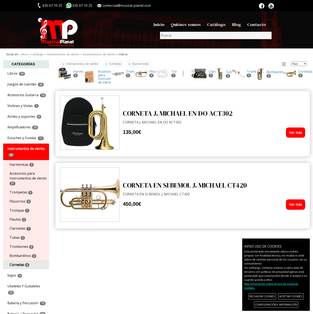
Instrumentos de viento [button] (26, 151)
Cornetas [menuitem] (19, 264)
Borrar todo (140, 64)
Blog (236, 24)
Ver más (295, 132)
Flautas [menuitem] (18, 219)
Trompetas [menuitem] (21, 192)
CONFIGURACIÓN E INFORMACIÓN (276, 304)
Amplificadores (22, 127)
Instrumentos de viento (82, 64)
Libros (16, 73)
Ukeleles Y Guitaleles (23, 289)
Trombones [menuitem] (22, 246)
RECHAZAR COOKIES (262, 296)
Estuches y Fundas (25, 138)
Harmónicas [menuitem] (22, 164)
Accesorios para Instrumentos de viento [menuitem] (28, 178)
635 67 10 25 (82, 5)
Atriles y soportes (24, 116)
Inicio (158, 24)
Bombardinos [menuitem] (23, 255)
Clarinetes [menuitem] (20, 228)
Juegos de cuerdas (25, 84)
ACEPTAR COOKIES (290, 296)
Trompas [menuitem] (19, 210)
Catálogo (216, 24)
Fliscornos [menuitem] (20, 201)
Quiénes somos (186, 24)
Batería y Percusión (26, 303)
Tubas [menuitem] (17, 237)
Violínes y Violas (23, 105)
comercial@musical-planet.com (127, 5)
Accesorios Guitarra (26, 95)
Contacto (256, 24)
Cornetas (115, 64)
